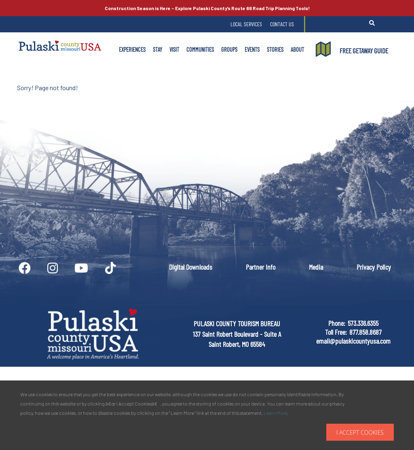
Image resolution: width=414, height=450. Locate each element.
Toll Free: (336, 331)
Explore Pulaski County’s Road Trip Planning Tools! (207, 8)
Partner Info (260, 266)
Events (252, 49)
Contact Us (282, 24)
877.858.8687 (365, 331)
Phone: (336, 323)
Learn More (275, 413)
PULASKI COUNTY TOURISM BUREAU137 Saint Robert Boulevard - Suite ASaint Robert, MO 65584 (237, 334)
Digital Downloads (190, 266)
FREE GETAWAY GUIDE (364, 50)
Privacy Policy (374, 266)
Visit (174, 49)
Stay (157, 49)
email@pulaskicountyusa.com (353, 340)
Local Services (246, 24)
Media (316, 266)
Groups (229, 49)
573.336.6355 (363, 323)
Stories (275, 49)
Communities (200, 49)
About (297, 49)
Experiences (132, 49)
